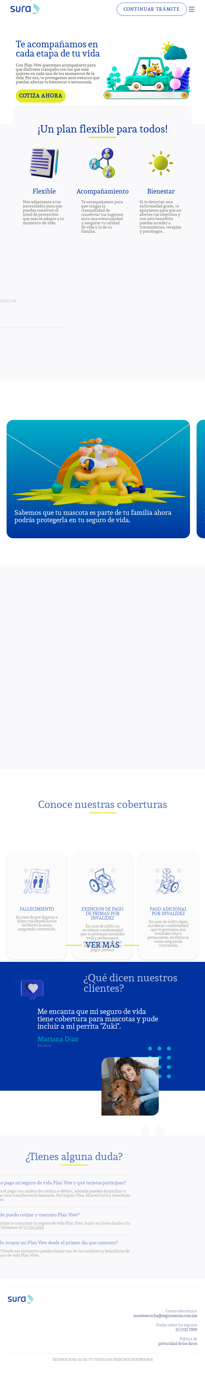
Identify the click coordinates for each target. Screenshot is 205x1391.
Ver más (102, 945)
